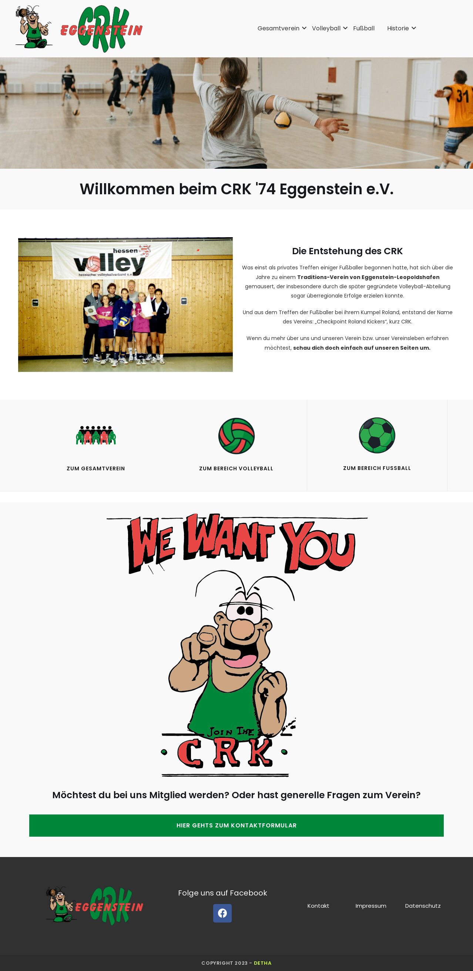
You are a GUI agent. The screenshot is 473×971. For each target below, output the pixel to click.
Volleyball (327, 28)
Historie (399, 28)
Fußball (364, 28)
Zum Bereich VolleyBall (236, 468)
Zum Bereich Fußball (377, 468)
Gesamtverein (280, 28)
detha (263, 963)
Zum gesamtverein (96, 468)
